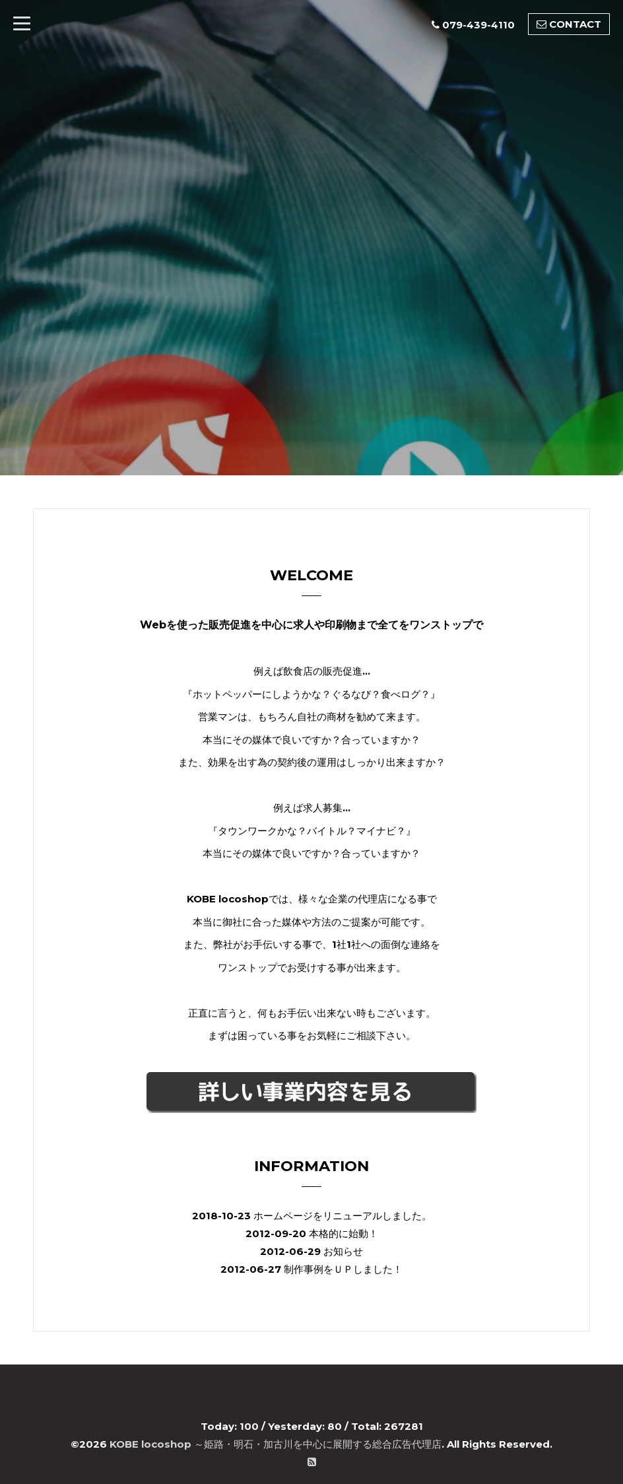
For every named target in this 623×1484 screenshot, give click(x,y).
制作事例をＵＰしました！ (343, 1269)
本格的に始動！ (343, 1233)
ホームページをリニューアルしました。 (342, 1215)
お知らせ (343, 1251)
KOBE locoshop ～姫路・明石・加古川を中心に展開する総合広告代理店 (276, 1444)
